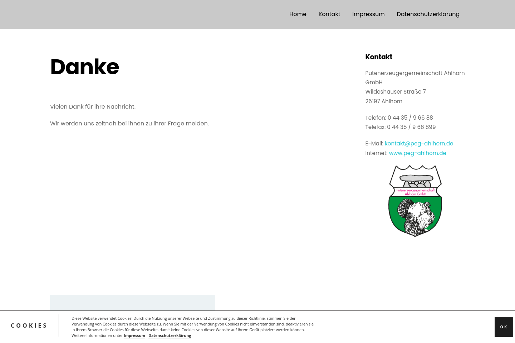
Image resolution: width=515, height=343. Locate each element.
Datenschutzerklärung (169, 335)
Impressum (134, 335)
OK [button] (504, 326)
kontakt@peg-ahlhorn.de (419, 143)
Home (297, 14)
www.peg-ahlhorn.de (417, 153)
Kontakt (329, 14)
